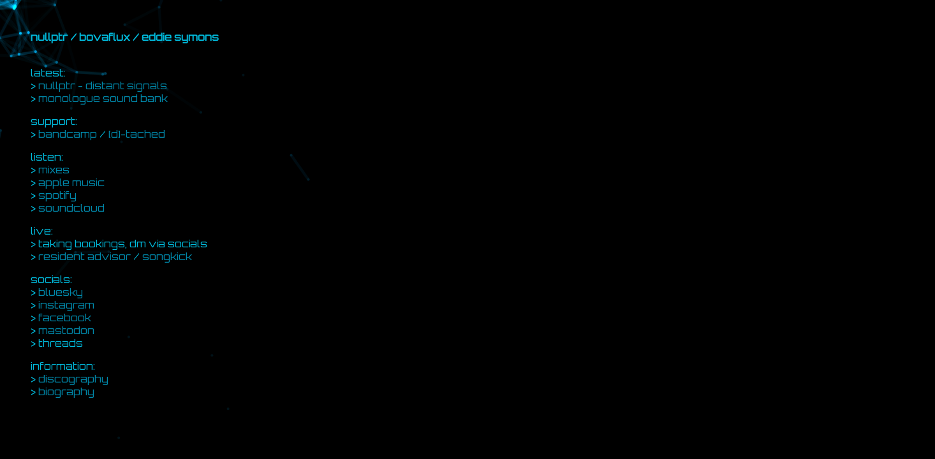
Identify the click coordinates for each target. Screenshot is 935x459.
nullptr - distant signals (102, 85)
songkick (167, 256)
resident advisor (84, 256)
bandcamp (67, 133)
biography (66, 391)
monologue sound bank (103, 98)
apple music (71, 182)
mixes (54, 169)
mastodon (66, 330)
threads (60, 343)
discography (73, 378)
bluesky (60, 292)
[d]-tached (136, 133)
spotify (57, 195)
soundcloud (71, 207)
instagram (66, 304)
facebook (64, 317)
